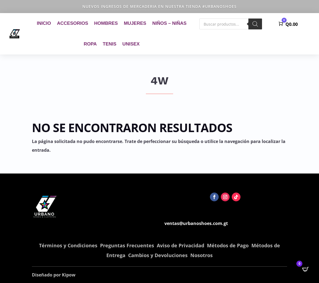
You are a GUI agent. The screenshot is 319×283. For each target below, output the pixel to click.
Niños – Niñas (169, 23)
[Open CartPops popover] (305, 269)
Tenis (109, 44)
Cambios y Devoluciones (158, 255)
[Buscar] (255, 24)
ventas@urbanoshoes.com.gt (196, 223)
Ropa (90, 44)
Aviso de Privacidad (180, 245)
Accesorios (72, 23)
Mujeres (135, 23)
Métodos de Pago (228, 245)
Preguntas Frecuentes (127, 245)
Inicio (44, 23)
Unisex (131, 44)
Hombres (106, 23)
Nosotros (201, 255)
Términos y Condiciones (68, 245)
